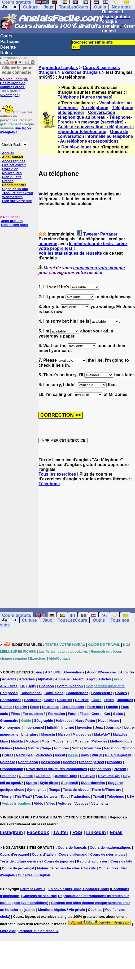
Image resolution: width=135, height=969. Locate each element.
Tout (64, 797)
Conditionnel (30, 693)
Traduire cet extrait (17, 193)
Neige (46, 748)
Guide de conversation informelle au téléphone (95, 134)
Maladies (120, 734)
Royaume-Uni (109, 776)
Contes (121, 693)
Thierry (6, 797)
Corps (49, 700)
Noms (76, 748)
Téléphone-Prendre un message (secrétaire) (95, 119)
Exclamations (73, 707)
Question (43, 776)
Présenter (8, 776)
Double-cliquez (76, 147)
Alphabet (45, 679)
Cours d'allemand (73, 854)
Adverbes (27, 679)
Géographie (43, 721)
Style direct (49, 783)
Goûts (118, 714)
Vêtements (100, 803)
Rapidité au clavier (92, 861)
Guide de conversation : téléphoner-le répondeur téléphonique (96, 129)
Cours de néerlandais (107, 854)
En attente (50, 707)
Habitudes (64, 721)
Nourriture (92, 748)
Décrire (21, 707)
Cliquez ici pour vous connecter (17, 69)
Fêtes (84, 714)
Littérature (29, 734)
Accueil (8, 153)
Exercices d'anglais (81, 72)
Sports (31, 783)
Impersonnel (34, 727)
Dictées (6, 707)
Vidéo (38, 803)
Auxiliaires (9, 686)
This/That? (23, 797)
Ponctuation (28, 762)
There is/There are (106, 790)
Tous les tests (46, 797)
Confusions (54, 693)
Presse (8, 181)
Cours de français (72, 848)
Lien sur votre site (17, 201)
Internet (67, 727)
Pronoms (114, 762)
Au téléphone (94, 107)
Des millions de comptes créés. (14, 83)
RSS (77, 832)
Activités (127, 672)
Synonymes (36, 790)
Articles (104, 679)
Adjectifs (9, 679)
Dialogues (125, 700)
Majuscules (82, 734)
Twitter (60, 832)
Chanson (46, 686)
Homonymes (10, 727)
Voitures (65, 803)
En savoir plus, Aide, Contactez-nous (78, 889)
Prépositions (100, 769)
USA (130, 797)
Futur (72, 714)
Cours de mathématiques (110, 848)
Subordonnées (93, 783)
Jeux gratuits (12, 221)
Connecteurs (101, 693)
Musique (82, 741)
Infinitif (52, 727)
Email (116, 832)
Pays (85, 755)
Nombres (61, 748)
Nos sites (121, 7)
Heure (114, 721)
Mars (4, 741)
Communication (70, 686)
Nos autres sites (14, 225)
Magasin (48, 734)
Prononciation (11, 769)
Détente (8, 47)
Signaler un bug (15, 189)
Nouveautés (12, 173)
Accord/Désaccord (102, 672)
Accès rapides (13, 161)
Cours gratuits (16, 615)
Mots (46, 741)
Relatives (87, 776)
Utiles (6, 52)
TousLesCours (73, 7)
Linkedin (96, 832)
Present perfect (91, 762)
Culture (30, 7)
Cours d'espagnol (14, 854)
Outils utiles (108, 868)
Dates (109, 700)
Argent (78, 679)
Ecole (34, 707)
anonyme (47, 243)
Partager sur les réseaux (39, 931)
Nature (33, 748)
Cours (6, 36)
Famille (112, 707)
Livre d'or (10, 169)
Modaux (32, 741)
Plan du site (11, 177)
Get (107, 714)
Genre (97, 714)
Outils (100, 7)
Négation (111, 748)
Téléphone (68, 97)
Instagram (11, 832)
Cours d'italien (44, 854)
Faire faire (95, 707)
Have (102, 721)
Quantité (26, 776)
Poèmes (69, 762)
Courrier (82, 700)
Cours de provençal (18, 868)
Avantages (9, 95)
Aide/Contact (12, 157)
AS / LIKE (53, 672)
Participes (24, 755)
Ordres (7, 755)
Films (15, 714)
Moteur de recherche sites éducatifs (66, 868)
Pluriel (97, 755)
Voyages (82, 803)
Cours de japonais (59, 861)
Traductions (80, 797)
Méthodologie (121, 741)
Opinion (127, 748)
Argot (90, 679)
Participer (10, 41)
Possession (50, 762)
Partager (108, 234)
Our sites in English (34, 875)
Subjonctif (69, 783)
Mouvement (62, 741)
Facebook (38, 832)
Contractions (10, 700)
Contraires (32, 700)
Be (22, 686)
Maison (64, 734)
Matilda (17, 741)
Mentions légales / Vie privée (61, 910)
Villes (50, 803)
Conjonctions (77, 693)
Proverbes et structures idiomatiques (56, 769)
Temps (54, 790)
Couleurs (64, 700)
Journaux (113, 727)
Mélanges (99, 741)
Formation (56, 714)
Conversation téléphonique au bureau (86, 114)
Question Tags (65, 776)
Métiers (6, 748)
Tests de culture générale (20, 861)
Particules (44, 755)
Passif (60, 755)
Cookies (94, 910)
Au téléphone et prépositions (89, 141)
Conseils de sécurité (39, 896)
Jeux (48, 7)
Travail (98, 797)
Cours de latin (121, 861)
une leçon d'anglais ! (15, 130)
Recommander (14, 185)
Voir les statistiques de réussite (70, 253)
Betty (32, 686)
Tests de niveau (76, 790)
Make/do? (102, 734)
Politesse (7, 762)
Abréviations (73, 672)
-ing (39, 672)
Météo (20, 748)
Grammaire (9, 721)
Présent (120, 769)
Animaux (62, 679)
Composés (9, 693)
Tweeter (91, 234)
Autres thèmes (96, 97)
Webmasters (12, 197)
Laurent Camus (32, 889)
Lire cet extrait (14, 165)
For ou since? (34, 714)
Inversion (84, 727)
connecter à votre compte (99, 268)
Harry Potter (85, 721)
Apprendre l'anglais (58, 67)
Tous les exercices (57, 474)
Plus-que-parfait (118, 755)
